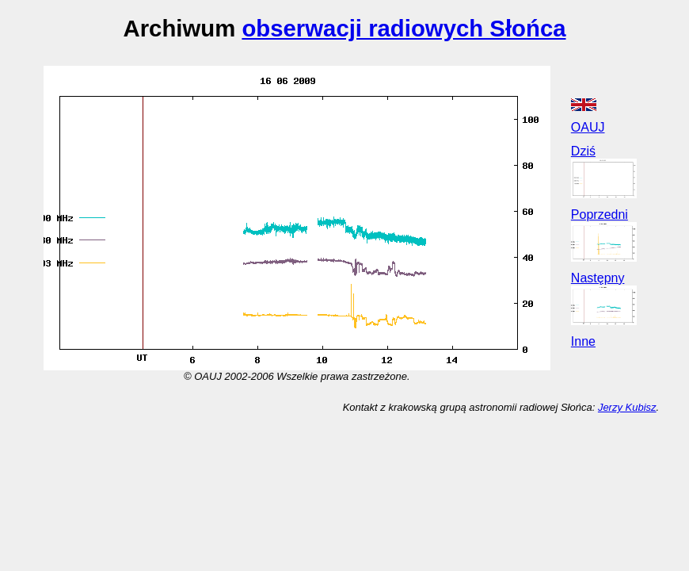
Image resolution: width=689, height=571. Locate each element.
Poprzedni (599, 214)
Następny (598, 278)
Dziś (583, 151)
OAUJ (588, 127)
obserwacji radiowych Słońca (403, 28)
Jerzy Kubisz (627, 407)
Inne (583, 341)
